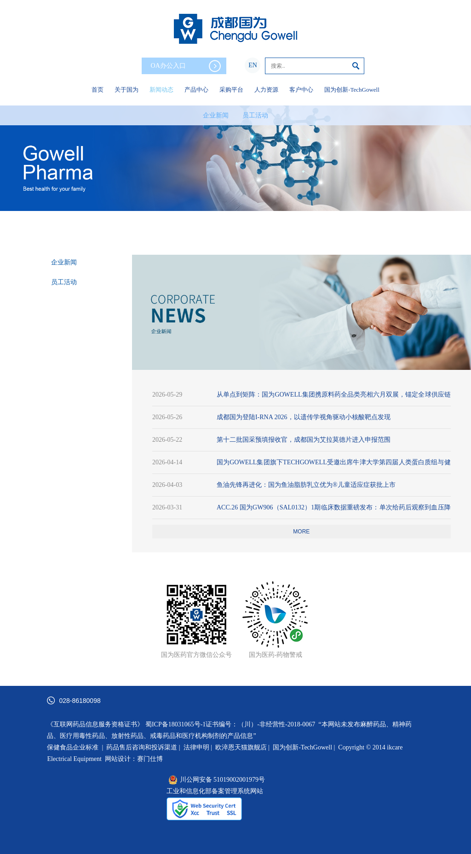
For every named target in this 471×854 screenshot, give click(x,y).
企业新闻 (216, 115)
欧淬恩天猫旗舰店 (241, 747)
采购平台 (231, 89)
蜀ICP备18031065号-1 (175, 724)
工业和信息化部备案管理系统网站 (215, 791)
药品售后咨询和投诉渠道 (142, 747)
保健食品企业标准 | (75, 747)
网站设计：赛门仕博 (134, 758)
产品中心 (196, 89)
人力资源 (266, 89)
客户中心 (301, 89)
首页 (97, 89)
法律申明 (196, 747)
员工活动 (255, 115)
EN (252, 65)
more (301, 531)
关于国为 (126, 89)
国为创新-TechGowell (351, 89)
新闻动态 (161, 89)
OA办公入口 (186, 66)
